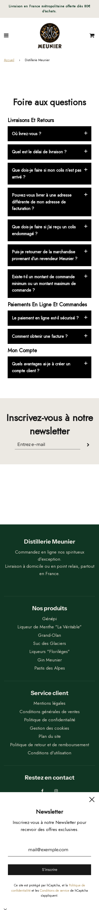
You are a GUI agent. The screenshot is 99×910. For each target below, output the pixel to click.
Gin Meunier (49, 660)
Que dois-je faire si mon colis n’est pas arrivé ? (46, 173)
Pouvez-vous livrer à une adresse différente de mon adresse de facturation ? (42, 202)
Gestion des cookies (49, 728)
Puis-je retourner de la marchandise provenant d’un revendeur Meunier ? (44, 255)
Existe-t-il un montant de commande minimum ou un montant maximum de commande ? (44, 283)
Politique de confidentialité (49, 720)
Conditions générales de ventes (50, 711)
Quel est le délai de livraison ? (39, 152)
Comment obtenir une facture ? (40, 336)
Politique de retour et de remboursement (49, 744)
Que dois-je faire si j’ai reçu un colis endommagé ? (44, 230)
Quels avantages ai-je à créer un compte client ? (41, 367)
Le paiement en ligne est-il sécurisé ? (45, 318)
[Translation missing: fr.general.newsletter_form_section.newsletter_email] (47, 444)
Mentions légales (49, 703)
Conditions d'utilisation (49, 753)
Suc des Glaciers (49, 643)
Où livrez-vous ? (26, 134)
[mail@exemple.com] (49, 850)
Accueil (9, 60)
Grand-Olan (49, 635)
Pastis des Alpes (49, 668)
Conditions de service (54, 890)
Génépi (49, 619)
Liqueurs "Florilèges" (49, 651)
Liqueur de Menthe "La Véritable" (49, 627)
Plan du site (50, 736)
